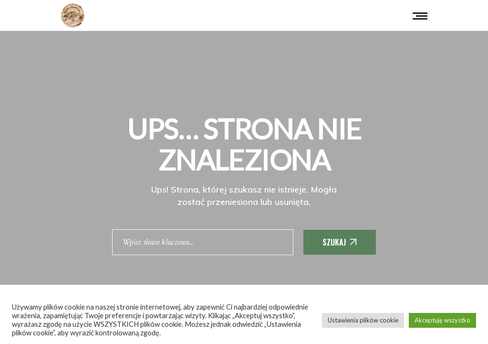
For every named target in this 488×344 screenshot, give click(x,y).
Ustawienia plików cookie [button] (363, 320)
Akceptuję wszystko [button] (442, 320)
